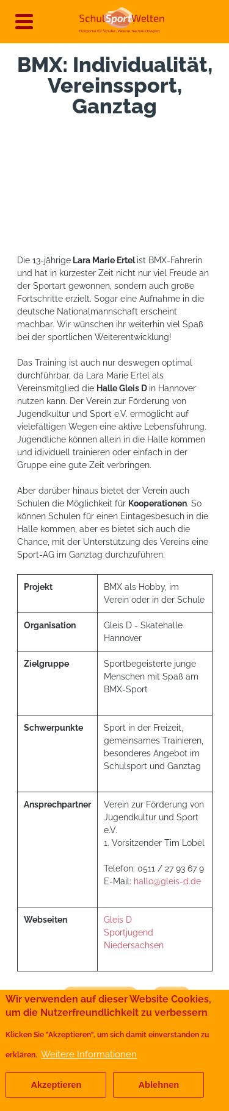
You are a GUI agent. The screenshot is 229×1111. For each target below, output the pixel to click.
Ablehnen (158, 1085)
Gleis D (119, 920)
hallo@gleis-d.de (167, 881)
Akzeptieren (56, 1085)
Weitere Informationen (89, 1054)
